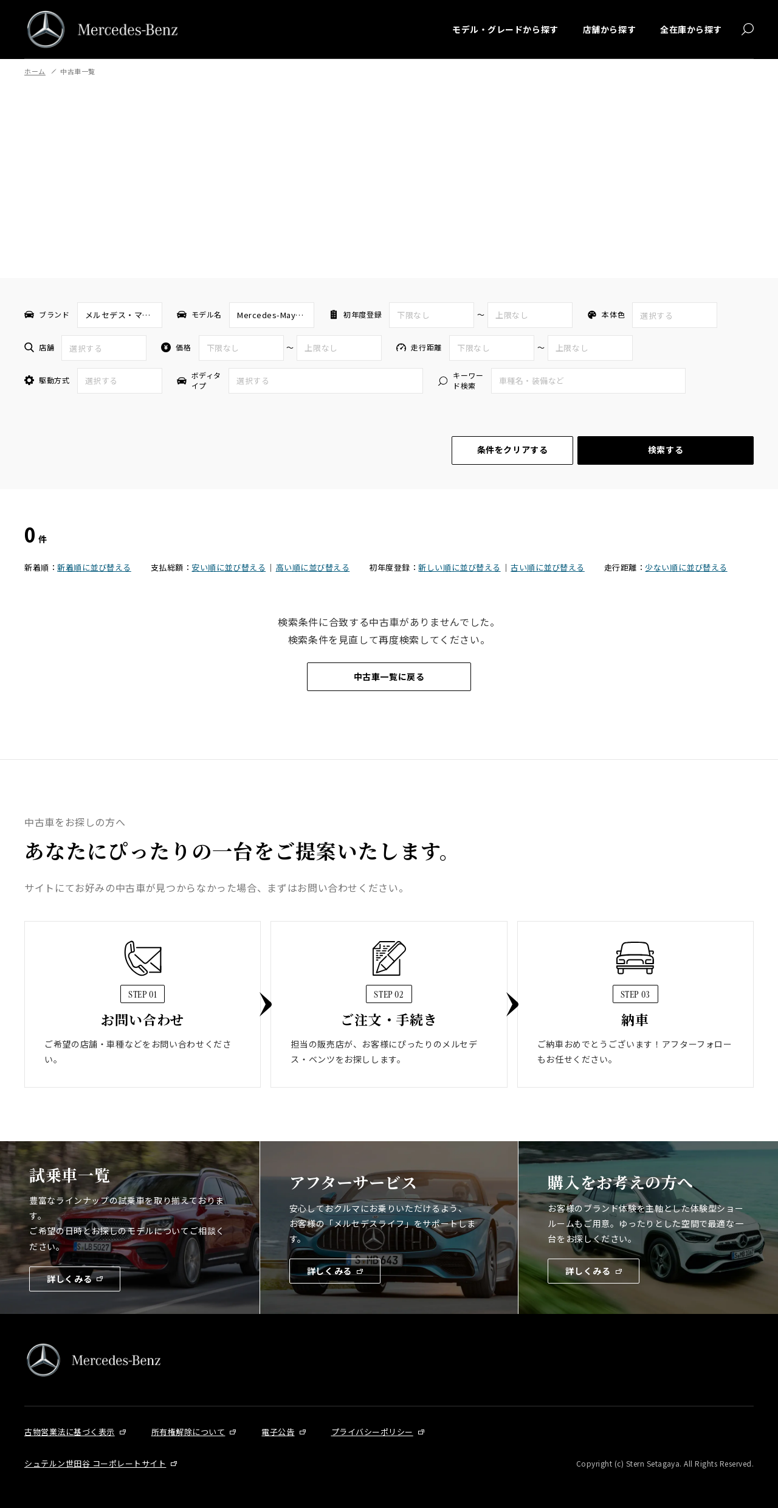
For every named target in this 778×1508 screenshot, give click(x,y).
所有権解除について (188, 1431)
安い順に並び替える (228, 567)
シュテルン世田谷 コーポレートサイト (95, 1463)
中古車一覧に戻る (389, 676)
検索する (665, 449)
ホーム (35, 71)
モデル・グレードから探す (505, 29)
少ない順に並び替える (686, 567)
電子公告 (277, 1431)
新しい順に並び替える (459, 567)
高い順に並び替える (313, 567)
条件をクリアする (512, 449)
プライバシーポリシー (372, 1431)
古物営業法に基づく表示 (69, 1431)
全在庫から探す (691, 29)
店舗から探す (609, 29)
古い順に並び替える (548, 567)
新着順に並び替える (94, 567)
